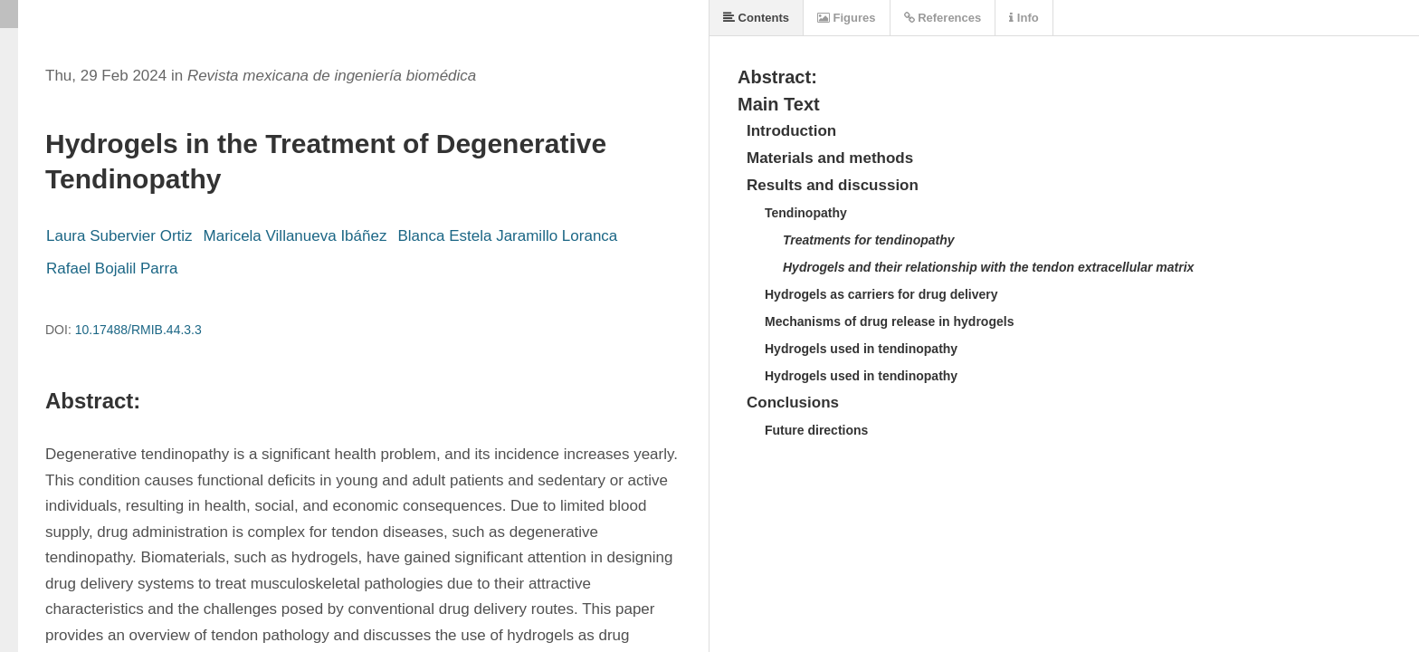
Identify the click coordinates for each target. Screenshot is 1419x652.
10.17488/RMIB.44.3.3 (138, 329)
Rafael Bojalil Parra (112, 268)
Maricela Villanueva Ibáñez (295, 235)
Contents (756, 17)
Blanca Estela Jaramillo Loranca (507, 235)
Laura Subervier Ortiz (119, 235)
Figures (846, 17)
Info (1023, 17)
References (943, 17)
